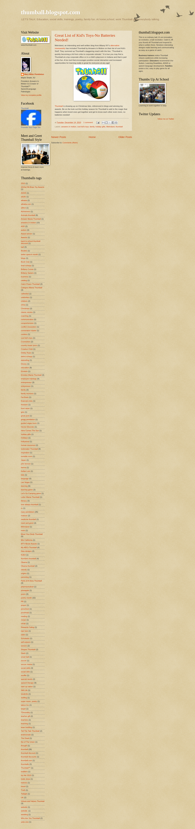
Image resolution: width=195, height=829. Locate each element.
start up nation (27, 687)
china (23, 305)
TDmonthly (25, 712)
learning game (27, 490)
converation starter (28, 331)
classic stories (27, 312)
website (24, 807)
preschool (25, 609)
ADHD (23, 193)
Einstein (24, 371)
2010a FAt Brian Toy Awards (32, 187)
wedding (24, 815)
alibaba (24, 200)
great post (25, 416)
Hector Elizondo (27, 427)
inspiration (25, 453)
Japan (23, 460)
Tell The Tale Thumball (30, 731)
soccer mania (26, 664)
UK (22, 798)
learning (24, 486)
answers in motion (68, 127)
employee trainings (29, 379)
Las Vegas (25, 482)
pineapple (25, 590)
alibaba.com (26, 204)
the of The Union (28, 742)
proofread (25, 613)
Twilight (24, 794)
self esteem (25, 642)
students (24, 694)
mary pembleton (27, 512)
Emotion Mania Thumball (31, 375)
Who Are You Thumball (30, 818)
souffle (23, 675)
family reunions (27, 394)
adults (23, 197)
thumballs (25, 764)
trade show (25, 779)
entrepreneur (26, 382)
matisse (24, 516)
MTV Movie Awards (29, 544)
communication (27, 319)
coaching (24, 316)
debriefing (25, 360)
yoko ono (25, 822)
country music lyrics (29, 345)
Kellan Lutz (25, 471)
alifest (23, 208)
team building (26, 727)
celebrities (25, 297)
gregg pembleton (28, 419)
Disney (24, 364)
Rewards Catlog (27, 627)
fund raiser (25, 408)
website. (24, 811)
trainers (24, 783)
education (25, 368)
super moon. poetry (29, 701)
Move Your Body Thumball (32, 534)
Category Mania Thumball (31, 288)
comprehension (27, 323)
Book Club (25, 262)
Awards (24, 237)
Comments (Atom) (70, 143)
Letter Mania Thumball (30, 497)
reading (24, 616)
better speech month (29, 254)
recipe (23, 620)
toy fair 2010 (26, 775)
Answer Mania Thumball (31, 219)
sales (23, 635)
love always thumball (29, 504)
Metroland (110, 127)
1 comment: (88, 122)
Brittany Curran (27, 269)
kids (22, 475)
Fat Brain (25, 397)
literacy (24, 501)
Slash (23, 653)
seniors (24, 646)
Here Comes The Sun (30, 431)
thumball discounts (28, 757)
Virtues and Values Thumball (33, 801)
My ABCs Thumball (29, 547)
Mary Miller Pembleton (34, 74)
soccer (24, 661)
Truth (23, 790)
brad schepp (26, 266)
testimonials (26, 735)
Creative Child (27, 349)
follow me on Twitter (166, 119)
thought (24, 746)
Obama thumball (28, 566)
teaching (24, 724)
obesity (24, 570)
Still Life (24, 690)
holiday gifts (100, 127)
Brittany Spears (27, 273)
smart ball (25, 657)
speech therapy (27, 683)
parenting (25, 577)
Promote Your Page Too (31, 127)
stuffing (24, 698)
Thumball (59, 106)
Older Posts (125, 137)
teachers (24, 720)
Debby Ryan (26, 353)
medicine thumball (28, 519)
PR (22, 601)
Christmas (25, 308)
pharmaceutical (27, 587)
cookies (24, 334)
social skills (25, 668)
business (24, 277)
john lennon (26, 464)
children (24, 301)
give (22, 412)
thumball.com (26, 760)
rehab (23, 624)
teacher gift (25, 716)
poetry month (26, 598)
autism (24, 230)
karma (23, 467)
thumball (119, 127)
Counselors (25, 342)
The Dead (25, 738)
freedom (24, 405)
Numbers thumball (28, 559)
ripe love (24, 631)
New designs (26, 551)
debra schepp (26, 356)
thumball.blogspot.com (50, 12)
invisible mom (26, 456)
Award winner (26, 234)
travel (23, 786)
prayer (23, 605)
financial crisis (27, 401)
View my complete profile (31, 95)
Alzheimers (25, 211)
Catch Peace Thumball (30, 284)
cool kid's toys (83, 127)
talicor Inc (25, 705)
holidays (24, 438)
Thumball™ (25, 768)
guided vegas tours (29, 423)
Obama (24, 562)
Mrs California (26, 540)
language (25, 479)
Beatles (24, 251)
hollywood (25, 442)
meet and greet (27, 523)
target (23, 709)
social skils (25, 672)
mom (23, 530)
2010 (23, 183)
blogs (23, 258)
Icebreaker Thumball (29, 449)
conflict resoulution (28, 327)
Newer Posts (58, 137)
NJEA (23, 555)
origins (24, 573)
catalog (24, 280)
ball (22, 247)
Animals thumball (28, 215)
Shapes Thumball (28, 649)
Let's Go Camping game (31, 493)
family (92, 127)
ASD (23, 226)
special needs (26, 679)
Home (92, 137)
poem (23, 594)
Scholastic (25, 638)
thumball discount (28, 753)
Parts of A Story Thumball (31, 581)
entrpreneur (26, 386)
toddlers (24, 772)
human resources (28, 445)
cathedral (25, 294)
